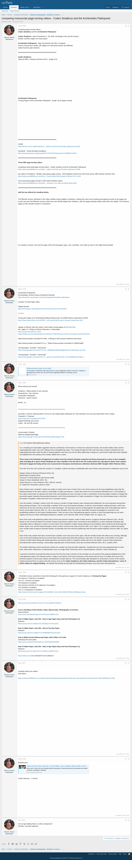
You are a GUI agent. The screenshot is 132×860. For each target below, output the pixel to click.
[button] (30, 7)
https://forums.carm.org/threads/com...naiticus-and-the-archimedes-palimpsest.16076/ (49, 146)
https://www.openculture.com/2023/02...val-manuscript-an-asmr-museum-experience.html (50, 320)
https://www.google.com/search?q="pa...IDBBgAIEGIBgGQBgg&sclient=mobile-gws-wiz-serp (51, 350)
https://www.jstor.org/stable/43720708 (31, 418)
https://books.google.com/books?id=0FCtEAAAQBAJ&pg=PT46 (41, 437)
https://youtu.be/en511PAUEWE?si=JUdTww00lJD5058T (38, 642)
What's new (24, 7)
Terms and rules (102, 854)
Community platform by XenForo (66, 858)
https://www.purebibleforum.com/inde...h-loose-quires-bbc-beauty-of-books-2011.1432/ (49, 176)
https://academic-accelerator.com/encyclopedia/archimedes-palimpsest (43, 297)
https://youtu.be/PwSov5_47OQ (29, 332)
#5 (128, 572)
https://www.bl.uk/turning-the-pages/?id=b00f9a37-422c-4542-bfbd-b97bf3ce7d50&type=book (52, 592)
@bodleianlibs (70, 327)
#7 (128, 663)
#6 (128, 599)
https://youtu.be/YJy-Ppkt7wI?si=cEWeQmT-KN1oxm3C (38, 623)
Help (119, 854)
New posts (5, 11)
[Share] (125, 26)
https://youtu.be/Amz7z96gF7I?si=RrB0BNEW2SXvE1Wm (39, 633)
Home (5, 7)
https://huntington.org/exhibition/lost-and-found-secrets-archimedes (42, 309)
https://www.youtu (24, 656)
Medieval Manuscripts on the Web (39, 368)
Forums (14, 7)
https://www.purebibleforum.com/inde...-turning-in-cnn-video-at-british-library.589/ (47, 183)
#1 (128, 26)
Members (36, 7)
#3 (128, 364)
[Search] (125, 7)
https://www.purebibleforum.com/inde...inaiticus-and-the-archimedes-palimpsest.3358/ (49, 169)
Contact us (91, 854)
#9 (128, 820)
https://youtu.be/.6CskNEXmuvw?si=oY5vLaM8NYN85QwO (39, 603)
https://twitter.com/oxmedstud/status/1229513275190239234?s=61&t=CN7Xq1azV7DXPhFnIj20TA (54, 334)
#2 (128, 289)
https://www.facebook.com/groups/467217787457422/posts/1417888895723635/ (47, 153)
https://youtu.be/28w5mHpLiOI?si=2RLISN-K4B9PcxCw (38, 614)
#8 (128, 759)
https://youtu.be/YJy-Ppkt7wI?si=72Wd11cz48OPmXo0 (38, 651)
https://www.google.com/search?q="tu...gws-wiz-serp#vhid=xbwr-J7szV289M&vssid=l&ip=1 (51, 357)
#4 (128, 382)
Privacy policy (112, 854)
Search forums (14, 11)
